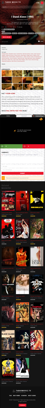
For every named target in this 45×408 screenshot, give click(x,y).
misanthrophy (39, 33)
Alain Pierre (14, 61)
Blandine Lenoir (12, 53)
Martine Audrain (26, 53)
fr (3, 27)
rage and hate (22, 33)
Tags (10, 395)
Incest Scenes (32, 395)
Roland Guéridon (5, 58)
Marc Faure (28, 59)
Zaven (32, 53)
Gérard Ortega (35, 59)
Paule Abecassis (28, 58)
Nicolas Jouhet (30, 56)
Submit (22, 173)
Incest (25, 14)
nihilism (14, 33)
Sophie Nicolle (21, 58)
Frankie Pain (19, 53)
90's (3, 31)
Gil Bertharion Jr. (19, 56)
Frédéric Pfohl (36, 55)
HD (15, 27)
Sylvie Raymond (20, 61)
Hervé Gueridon (13, 58)
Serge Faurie (29, 55)
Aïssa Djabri (23, 55)
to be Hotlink (39, 116)
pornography (6, 33)
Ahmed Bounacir (38, 56)
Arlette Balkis (12, 56)
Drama (21, 14)
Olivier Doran (17, 55)
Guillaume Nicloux (10, 55)
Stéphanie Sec (5, 56)
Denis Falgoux (22, 59)
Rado (25, 56)
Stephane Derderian (6, 61)
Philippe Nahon (5, 53)
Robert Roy (10, 59)
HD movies (24, 395)
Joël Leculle (15, 59)
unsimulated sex (9, 29)
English (9, 27)
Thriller (16, 14)
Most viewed (16, 395)
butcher (31, 33)
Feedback (22, 405)
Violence (30, 14)
